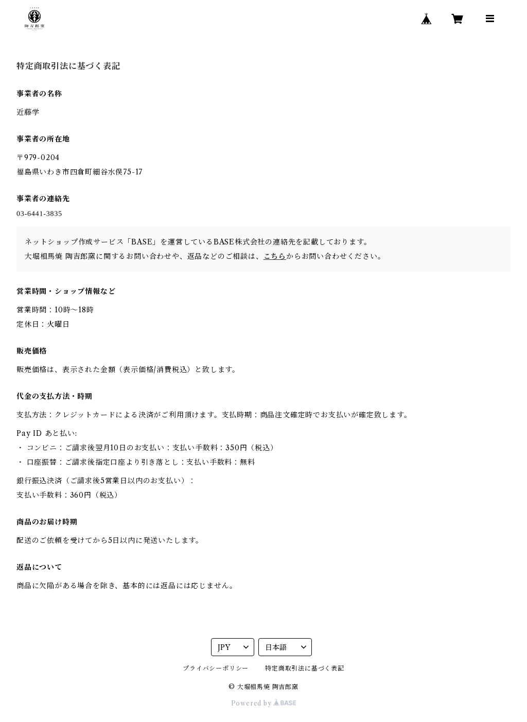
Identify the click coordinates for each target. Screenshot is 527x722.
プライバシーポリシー (216, 668)
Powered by (263, 703)
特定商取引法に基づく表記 (304, 668)
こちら (275, 256)
